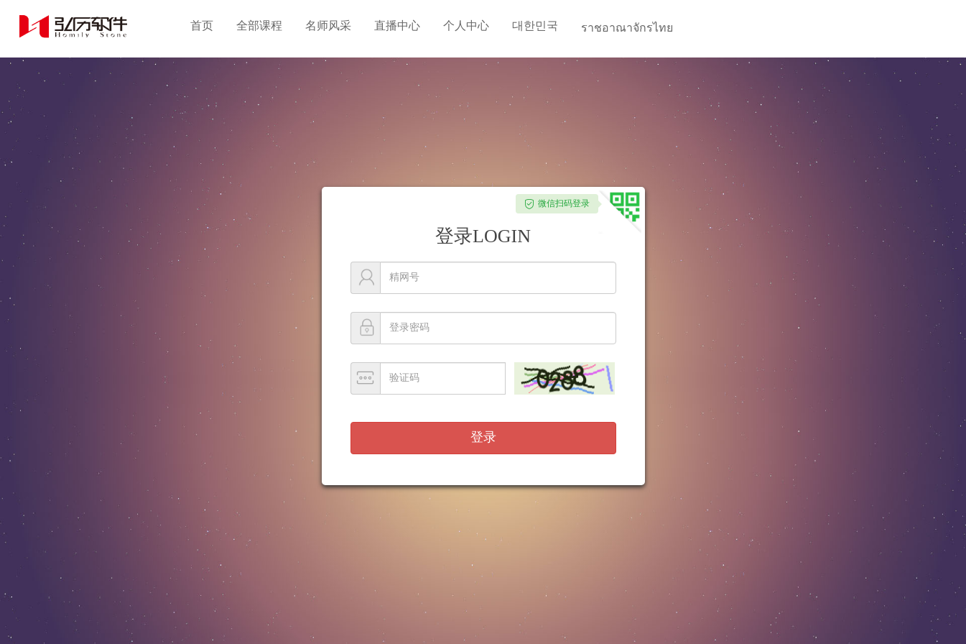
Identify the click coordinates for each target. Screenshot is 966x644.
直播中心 (397, 25)
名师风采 (328, 25)
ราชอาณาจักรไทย (627, 28)
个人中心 (466, 25)
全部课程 (259, 25)
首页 (201, 25)
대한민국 (535, 25)
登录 (483, 437)
